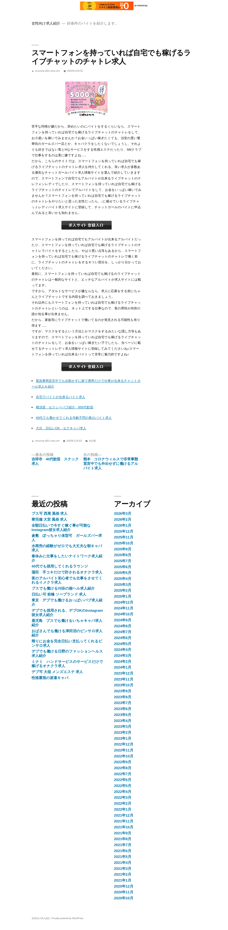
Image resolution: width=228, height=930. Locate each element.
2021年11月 (123, 821)
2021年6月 (122, 851)
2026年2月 (122, 519)
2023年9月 (122, 691)
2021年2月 (122, 874)
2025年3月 (122, 585)
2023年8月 (122, 697)
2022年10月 (123, 756)
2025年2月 (122, 590)
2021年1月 (122, 880)
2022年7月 (122, 774)
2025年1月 (122, 596)
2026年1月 (122, 525)
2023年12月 (123, 673)
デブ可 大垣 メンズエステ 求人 (57, 672)
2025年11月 (123, 537)
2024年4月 (122, 650)
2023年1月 (122, 738)
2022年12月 (123, 744)
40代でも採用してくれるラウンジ (60, 566)
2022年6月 (122, 780)
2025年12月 (123, 531)
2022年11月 (123, 750)
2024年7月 (122, 632)
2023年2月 (122, 732)
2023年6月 (122, 709)
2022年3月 (122, 797)
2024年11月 (123, 608)
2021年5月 (122, 857)
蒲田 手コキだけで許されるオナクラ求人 (67, 572)
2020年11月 (123, 892)
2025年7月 (122, 561)
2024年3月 (122, 656)
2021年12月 (123, 815)
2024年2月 (122, 661)
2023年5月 (122, 715)
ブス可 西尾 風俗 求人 (50, 513)
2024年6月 (122, 638)
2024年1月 (122, 667)
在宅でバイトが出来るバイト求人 (60, 397)
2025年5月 (122, 573)
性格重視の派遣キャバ (50, 678)
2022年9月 (122, 762)
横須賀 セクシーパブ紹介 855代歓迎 (64, 407)
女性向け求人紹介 (46, 23)
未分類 (92, 441)
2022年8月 (122, 768)
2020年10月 (123, 898)
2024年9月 (122, 620)
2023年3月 (122, 726)
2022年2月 (122, 803)
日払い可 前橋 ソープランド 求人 (59, 594)
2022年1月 (122, 809)
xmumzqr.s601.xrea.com (47, 71)
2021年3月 (122, 869)
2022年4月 (122, 792)
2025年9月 (122, 549)
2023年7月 (122, 703)
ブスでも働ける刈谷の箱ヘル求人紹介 (63, 588)
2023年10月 (123, 685)
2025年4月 (122, 579)
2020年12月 (123, 886)
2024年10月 (123, 614)
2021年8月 (122, 839)
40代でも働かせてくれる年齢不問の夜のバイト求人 (74, 417)
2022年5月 (122, 786)
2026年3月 (122, 513)
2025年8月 (122, 555)
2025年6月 (122, 567)
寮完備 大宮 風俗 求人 (49, 519)
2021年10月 (123, 827)
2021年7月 (122, 845)
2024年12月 (123, 602)
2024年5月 (122, 644)
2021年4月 (122, 863)
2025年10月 (123, 543)
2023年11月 (123, 679)
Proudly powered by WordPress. (67, 918)
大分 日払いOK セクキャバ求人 (61, 428)
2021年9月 (122, 833)
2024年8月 (122, 626)
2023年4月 (122, 721)
